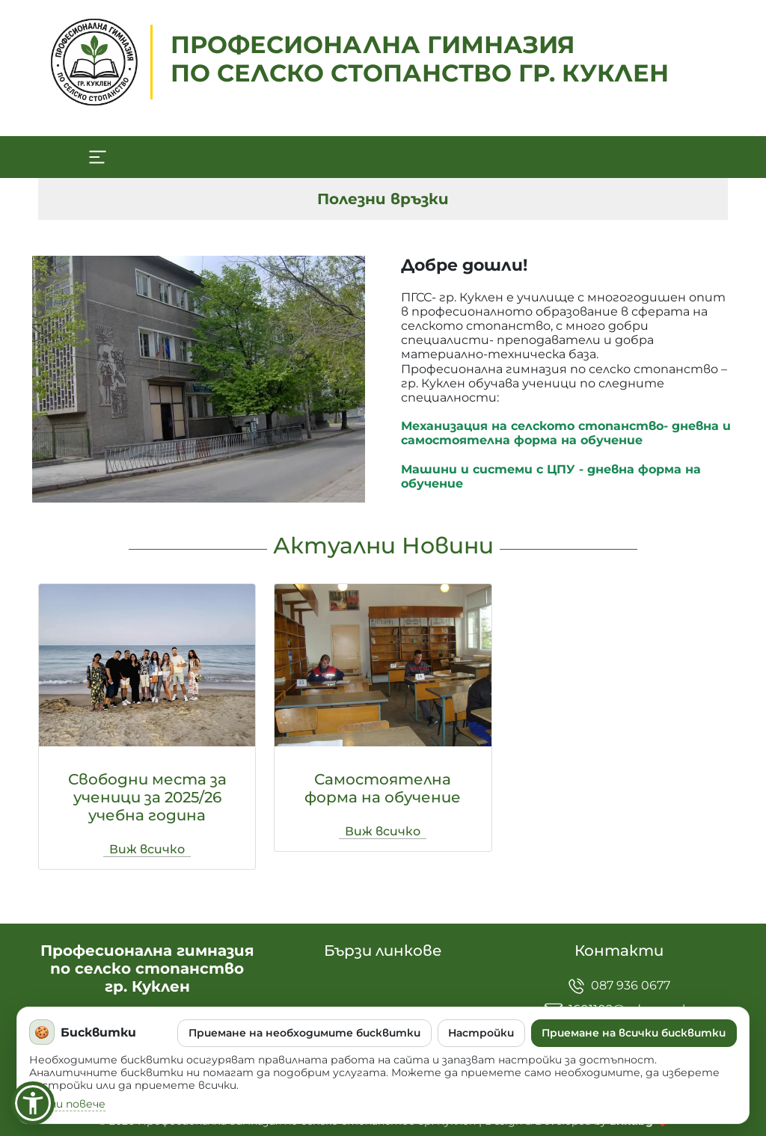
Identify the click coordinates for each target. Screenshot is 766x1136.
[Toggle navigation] (97, 157)
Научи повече (67, 1104)
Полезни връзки (383, 199)
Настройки (481, 1033)
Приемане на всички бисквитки (634, 1033)
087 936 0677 (618, 985)
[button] (33, 1103)
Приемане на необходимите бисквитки (304, 1033)
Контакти (619, 951)
